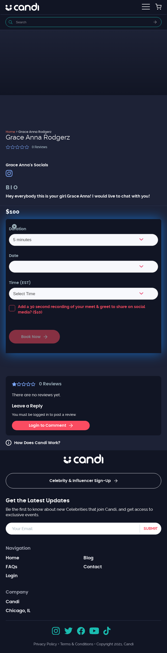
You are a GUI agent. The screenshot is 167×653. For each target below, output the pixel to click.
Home (12, 558)
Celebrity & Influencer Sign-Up (83, 481)
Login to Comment (51, 425)
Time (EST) (20, 283)
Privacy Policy (45, 644)
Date (13, 256)
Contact (93, 567)
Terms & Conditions (76, 644)
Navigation (18, 548)
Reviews (39, 146)
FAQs (11, 567)
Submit (151, 528)
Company (17, 592)
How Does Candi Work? (37, 443)
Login (12, 576)
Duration (17, 229)
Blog (88, 558)
